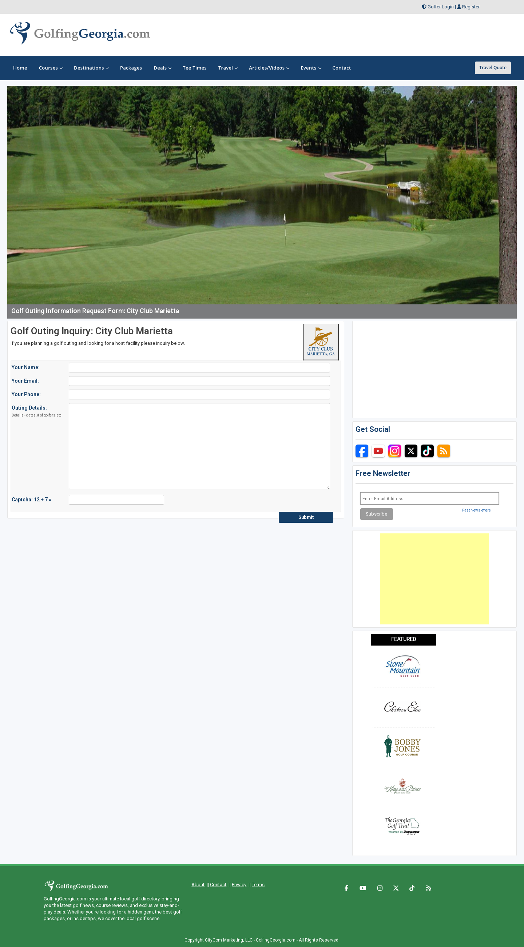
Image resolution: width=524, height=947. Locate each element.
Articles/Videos (269, 67)
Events (311, 67)
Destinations (91, 67)
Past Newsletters (476, 510)
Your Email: (25, 381)
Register (471, 6)
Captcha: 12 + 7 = (32, 499)
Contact (218, 884)
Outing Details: (36, 411)
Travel (227, 67)
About (198, 884)
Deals (162, 67)
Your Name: (26, 367)
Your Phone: (26, 394)
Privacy (239, 884)
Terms (258, 884)
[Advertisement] (434, 578)
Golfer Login (441, 6)
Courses (50, 67)
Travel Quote (493, 67)
